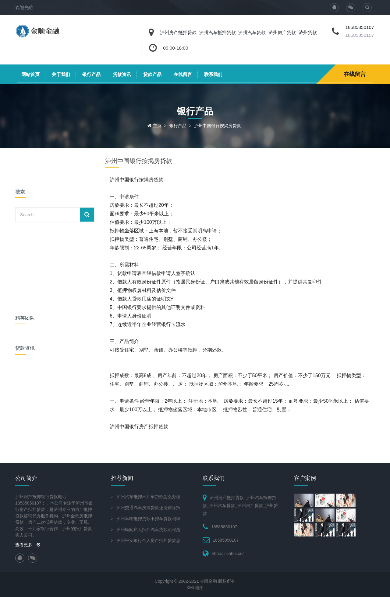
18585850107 (359, 35)
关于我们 (61, 74)
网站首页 (30, 74)
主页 (157, 125)
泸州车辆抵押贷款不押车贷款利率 (148, 518)
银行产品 (91, 74)
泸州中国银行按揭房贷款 (217, 125)
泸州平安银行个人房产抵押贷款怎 (148, 540)
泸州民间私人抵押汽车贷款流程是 (148, 529)
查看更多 (27, 544)
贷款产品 (152, 74)
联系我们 (213, 74)
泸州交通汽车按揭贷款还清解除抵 (148, 507)
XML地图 (195, 587)
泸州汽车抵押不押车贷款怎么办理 (148, 496)
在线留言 (183, 74)
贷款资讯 (122, 74)
